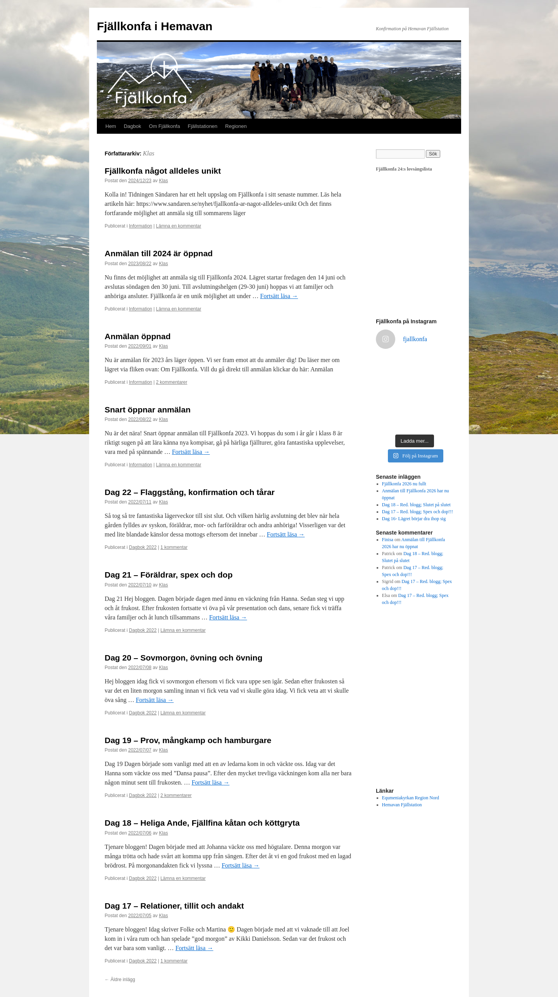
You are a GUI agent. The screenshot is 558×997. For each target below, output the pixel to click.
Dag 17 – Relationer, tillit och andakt (174, 905)
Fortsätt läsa (279, 296)
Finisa (387, 539)
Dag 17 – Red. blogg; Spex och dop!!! (417, 511)
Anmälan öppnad (137, 336)
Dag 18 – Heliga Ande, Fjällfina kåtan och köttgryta (202, 822)
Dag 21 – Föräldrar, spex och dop (168, 574)
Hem (110, 126)
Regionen (236, 126)
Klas (148, 153)
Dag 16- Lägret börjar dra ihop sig (414, 518)
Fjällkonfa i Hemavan (154, 26)
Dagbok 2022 (143, 547)
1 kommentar (174, 547)
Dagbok (132, 126)
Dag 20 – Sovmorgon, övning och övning (183, 657)
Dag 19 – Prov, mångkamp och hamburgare (188, 740)
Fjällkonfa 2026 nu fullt (404, 483)
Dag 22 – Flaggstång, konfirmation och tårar (190, 492)
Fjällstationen (202, 126)
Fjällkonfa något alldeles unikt (163, 170)
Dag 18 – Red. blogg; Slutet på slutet (416, 504)
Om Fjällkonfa (164, 126)
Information (140, 226)
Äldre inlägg (120, 979)
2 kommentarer (172, 382)
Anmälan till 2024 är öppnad (159, 253)
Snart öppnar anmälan (148, 409)
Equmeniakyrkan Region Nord (410, 797)
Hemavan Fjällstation (402, 804)
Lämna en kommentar (179, 226)
